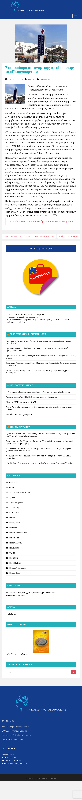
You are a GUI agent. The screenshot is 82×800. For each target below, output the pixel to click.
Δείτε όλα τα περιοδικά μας (17, 654)
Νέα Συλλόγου (15, 543)
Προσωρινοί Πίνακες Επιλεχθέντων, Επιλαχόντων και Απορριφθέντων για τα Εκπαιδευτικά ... (38, 342)
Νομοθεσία (14, 548)
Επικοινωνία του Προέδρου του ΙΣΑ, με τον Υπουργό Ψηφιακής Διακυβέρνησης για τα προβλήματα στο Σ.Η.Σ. (39, 449)
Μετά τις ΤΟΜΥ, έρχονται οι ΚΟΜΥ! (21, 402)
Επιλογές (13, 527)
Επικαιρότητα (45, 79)
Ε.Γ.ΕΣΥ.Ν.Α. (14, 512)
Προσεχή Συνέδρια (17, 568)
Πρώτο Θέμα (14, 573)
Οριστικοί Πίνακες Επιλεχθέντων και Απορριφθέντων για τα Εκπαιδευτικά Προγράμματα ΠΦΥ (37, 349)
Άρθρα (12, 497)
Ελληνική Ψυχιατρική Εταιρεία (14, 731)
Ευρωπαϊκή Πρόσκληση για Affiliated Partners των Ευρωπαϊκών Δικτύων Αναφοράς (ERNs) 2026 (41, 364)
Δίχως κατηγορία (16, 502)
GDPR (11, 487)
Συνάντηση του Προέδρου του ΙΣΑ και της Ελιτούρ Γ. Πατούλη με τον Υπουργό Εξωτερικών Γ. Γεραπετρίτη (39, 442)
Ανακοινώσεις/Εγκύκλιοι (19, 492)
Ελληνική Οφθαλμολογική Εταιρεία (16, 735)
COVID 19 (13, 482)
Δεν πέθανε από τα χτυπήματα (19, 414)
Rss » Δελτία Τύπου (19, 427)
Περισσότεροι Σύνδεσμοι (12, 739)
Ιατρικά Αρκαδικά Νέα (18, 532)
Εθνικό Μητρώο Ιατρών (41, 248)
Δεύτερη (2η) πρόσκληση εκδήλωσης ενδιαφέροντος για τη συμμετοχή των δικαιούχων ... (37, 371)
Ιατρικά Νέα (14, 538)
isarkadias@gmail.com (15, 595)
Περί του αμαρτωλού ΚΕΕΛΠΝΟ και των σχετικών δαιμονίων (31, 397)
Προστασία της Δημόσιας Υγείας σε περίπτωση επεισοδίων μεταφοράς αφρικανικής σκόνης (41, 356)
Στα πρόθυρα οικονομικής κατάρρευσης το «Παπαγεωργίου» (41, 221)
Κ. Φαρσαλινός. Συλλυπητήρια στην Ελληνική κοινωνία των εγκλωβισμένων (38, 392)
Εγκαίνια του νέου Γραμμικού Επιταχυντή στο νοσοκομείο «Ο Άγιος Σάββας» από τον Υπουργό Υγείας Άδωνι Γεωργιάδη (40, 434)
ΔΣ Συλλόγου (15, 507)
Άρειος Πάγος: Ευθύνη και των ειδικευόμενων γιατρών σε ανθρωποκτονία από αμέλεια (39, 408)
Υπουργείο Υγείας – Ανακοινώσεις (27, 334)
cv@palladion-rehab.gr (16, 322)
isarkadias (31, 79)
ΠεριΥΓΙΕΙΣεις (15, 563)
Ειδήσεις (12, 517)
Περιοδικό (13, 558)
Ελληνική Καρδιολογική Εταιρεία (15, 726)
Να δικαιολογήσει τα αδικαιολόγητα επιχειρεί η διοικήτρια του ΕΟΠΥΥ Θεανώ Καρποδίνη (38, 457)
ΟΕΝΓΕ (12, 553)
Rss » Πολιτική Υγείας (21, 385)
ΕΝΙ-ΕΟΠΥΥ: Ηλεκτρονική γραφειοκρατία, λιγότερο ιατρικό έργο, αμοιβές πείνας (40, 463)
